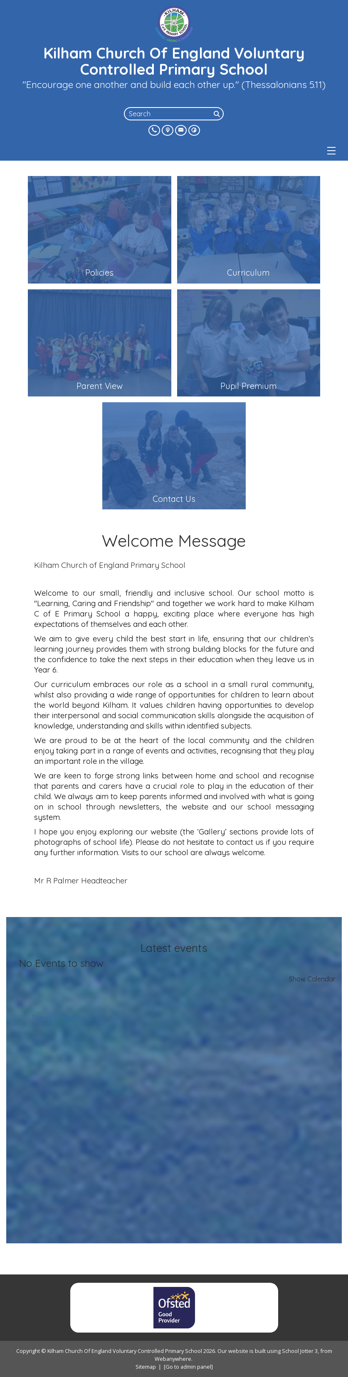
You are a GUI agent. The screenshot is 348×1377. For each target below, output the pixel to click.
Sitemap (146, 1366)
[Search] (218, 113)
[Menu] (331, 151)
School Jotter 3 (300, 1351)
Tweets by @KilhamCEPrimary (77, 1018)
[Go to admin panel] (188, 1366)
